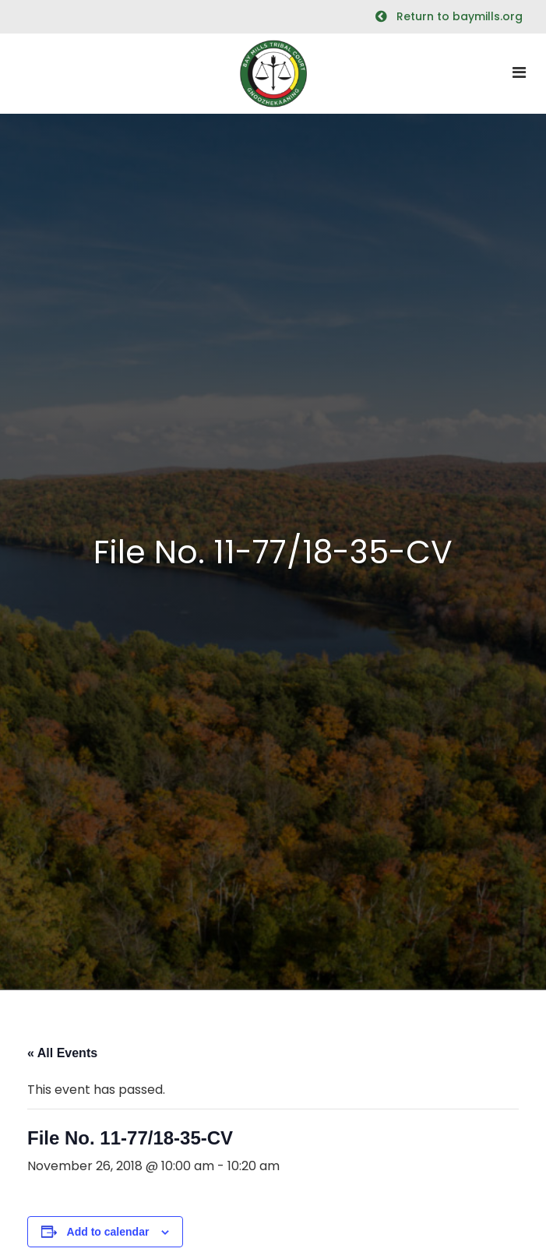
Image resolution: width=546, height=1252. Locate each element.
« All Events (62, 1053)
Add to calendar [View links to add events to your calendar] (108, 1232)
